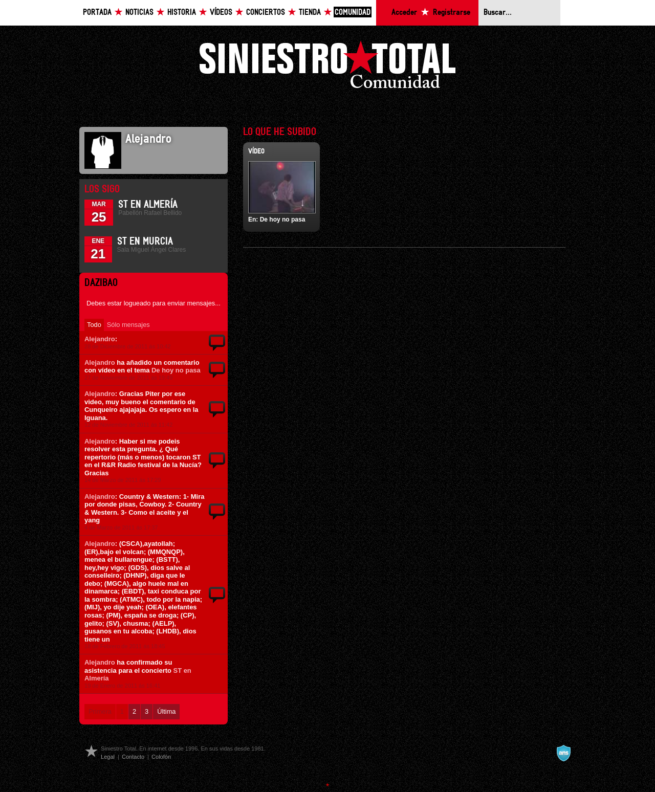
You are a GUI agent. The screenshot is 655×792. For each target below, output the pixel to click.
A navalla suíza (563, 753)
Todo (94, 324)
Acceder (404, 12)
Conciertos (265, 12)
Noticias (139, 12)
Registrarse (451, 12)
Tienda (310, 12)
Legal (108, 757)
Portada (97, 12)
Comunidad (352, 12)
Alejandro (99, 339)
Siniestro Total (327, 67)
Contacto (133, 757)
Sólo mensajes (128, 324)
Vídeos (221, 12)
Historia (181, 12)
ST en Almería (148, 204)
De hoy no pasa (176, 370)
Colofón (161, 757)
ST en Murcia (145, 241)
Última (166, 711)
